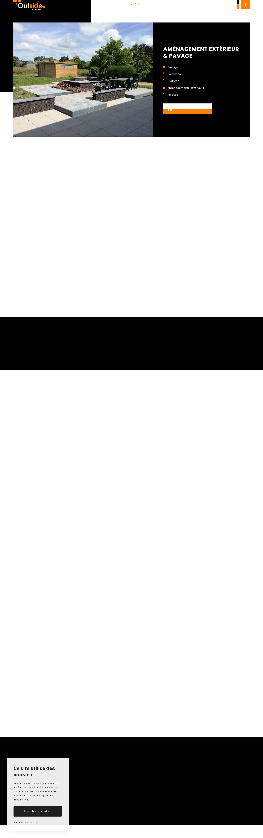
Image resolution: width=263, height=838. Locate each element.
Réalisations (163, 11)
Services (141, 11)
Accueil (103, 11)
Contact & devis (191, 11)
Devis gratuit (181, 109)
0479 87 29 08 (225, 11)
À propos (122, 11)
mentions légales (38, 791)
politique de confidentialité (28, 795)
